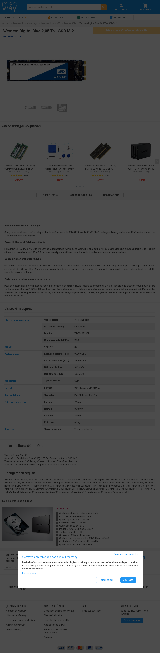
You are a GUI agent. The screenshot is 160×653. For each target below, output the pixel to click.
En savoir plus (29, 573)
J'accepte (128, 580)
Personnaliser (106, 580)
